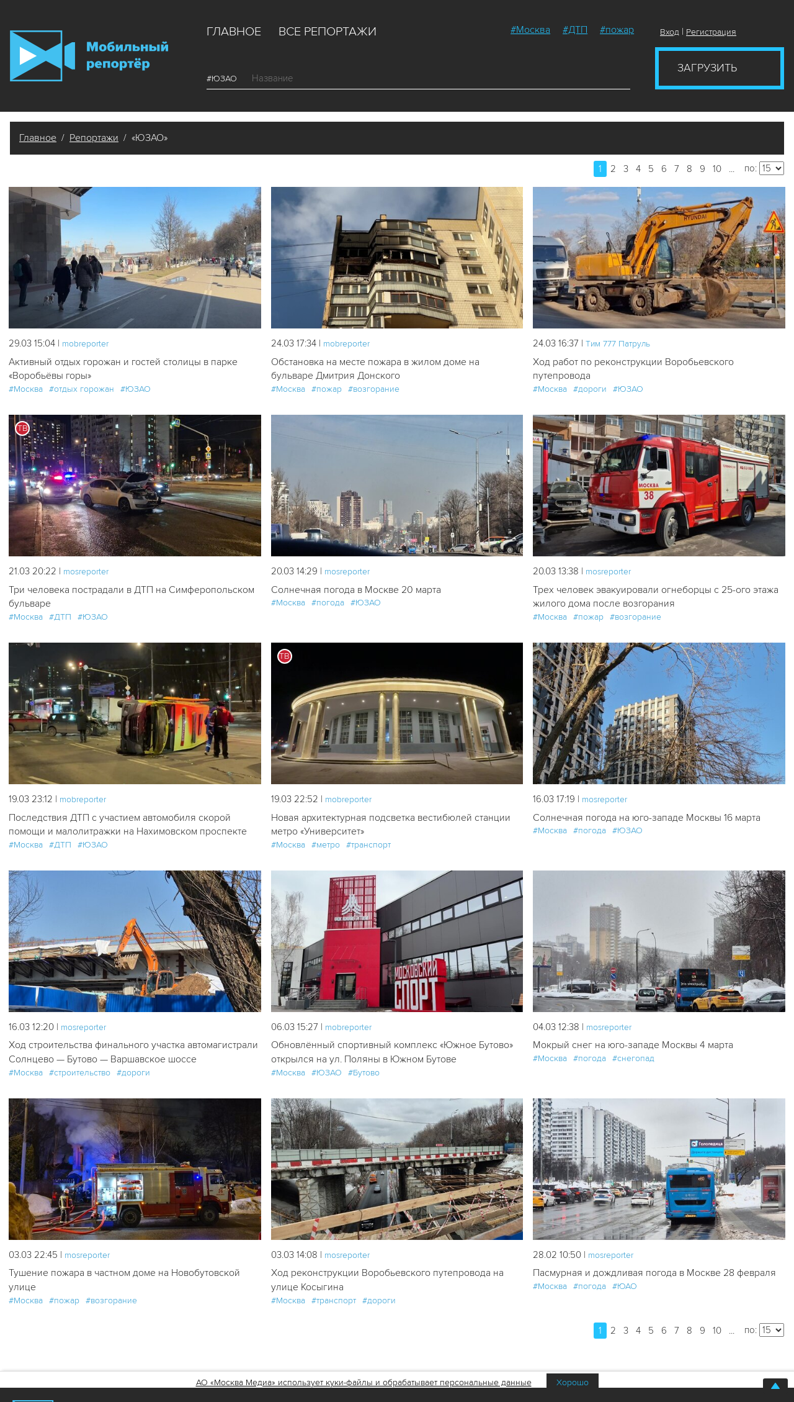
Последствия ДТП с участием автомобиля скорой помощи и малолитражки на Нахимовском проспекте (127, 837)
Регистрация (711, 32)
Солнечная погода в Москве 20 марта (361, 592)
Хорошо (572, 1382)
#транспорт (368, 851)
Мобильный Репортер (89, 55)
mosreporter (89, 573)
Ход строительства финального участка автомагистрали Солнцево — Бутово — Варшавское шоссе (132, 1082)
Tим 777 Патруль (621, 343)
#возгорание (373, 391)
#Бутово (364, 1095)
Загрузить (707, 68)
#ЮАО (624, 1341)
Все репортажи (328, 31)
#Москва (530, 30)
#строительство (79, 1111)
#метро (325, 851)
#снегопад (633, 1080)
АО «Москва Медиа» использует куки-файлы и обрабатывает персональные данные (364, 1382)
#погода (327, 605)
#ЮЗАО (226, 78)
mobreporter (88, 343)
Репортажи (93, 138)
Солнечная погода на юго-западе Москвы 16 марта (654, 821)
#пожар (617, 30)
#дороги (590, 391)
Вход (669, 32)
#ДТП (575, 30)
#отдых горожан (81, 391)
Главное (234, 31)
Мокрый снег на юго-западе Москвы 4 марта (639, 1067)
